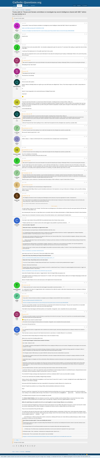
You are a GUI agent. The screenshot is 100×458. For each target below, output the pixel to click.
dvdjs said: (25, 71)
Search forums (19, 7)
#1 (86, 23)
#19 (86, 311)
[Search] (85, 5)
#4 (86, 58)
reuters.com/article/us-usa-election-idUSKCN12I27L (33, 250)
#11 (86, 147)
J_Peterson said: (26, 60)
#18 (86, 293)
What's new (25, 5)
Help (81, 454)
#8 (86, 111)
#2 (86, 34)
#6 (86, 79)
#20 (86, 327)
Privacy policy (77, 454)
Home (14, 5)
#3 (86, 44)
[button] (29, 5)
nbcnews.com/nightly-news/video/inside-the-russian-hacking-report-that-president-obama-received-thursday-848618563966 (48, 30)
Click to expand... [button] (54, 206)
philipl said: (25, 314)
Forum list (14, 7)
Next (17, 20)
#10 (86, 136)
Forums (19, 5)
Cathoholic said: (26, 285)
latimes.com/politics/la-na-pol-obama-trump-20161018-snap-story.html (37, 270)
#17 (86, 282)
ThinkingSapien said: (27, 172)
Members (33, 5)
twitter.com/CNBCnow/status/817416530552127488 (33, 28)
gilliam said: (25, 296)
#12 (86, 158)
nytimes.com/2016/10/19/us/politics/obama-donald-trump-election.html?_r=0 (38, 257)
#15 (86, 193)
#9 (86, 125)
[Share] (85, 23)
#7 (86, 99)
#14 (86, 182)
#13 (86, 170)
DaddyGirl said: (26, 195)
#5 (86, 68)
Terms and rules (71, 454)
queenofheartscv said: (27, 128)
